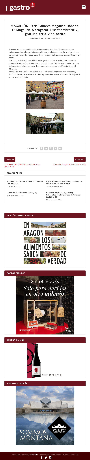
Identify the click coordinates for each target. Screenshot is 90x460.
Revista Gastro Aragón (53, 38)
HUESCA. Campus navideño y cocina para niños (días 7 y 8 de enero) (64, 182)
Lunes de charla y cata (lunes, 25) (22, 193)
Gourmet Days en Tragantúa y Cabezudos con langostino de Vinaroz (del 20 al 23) (63, 195)
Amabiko (34, 455)
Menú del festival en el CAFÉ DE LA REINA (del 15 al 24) (25, 182)
